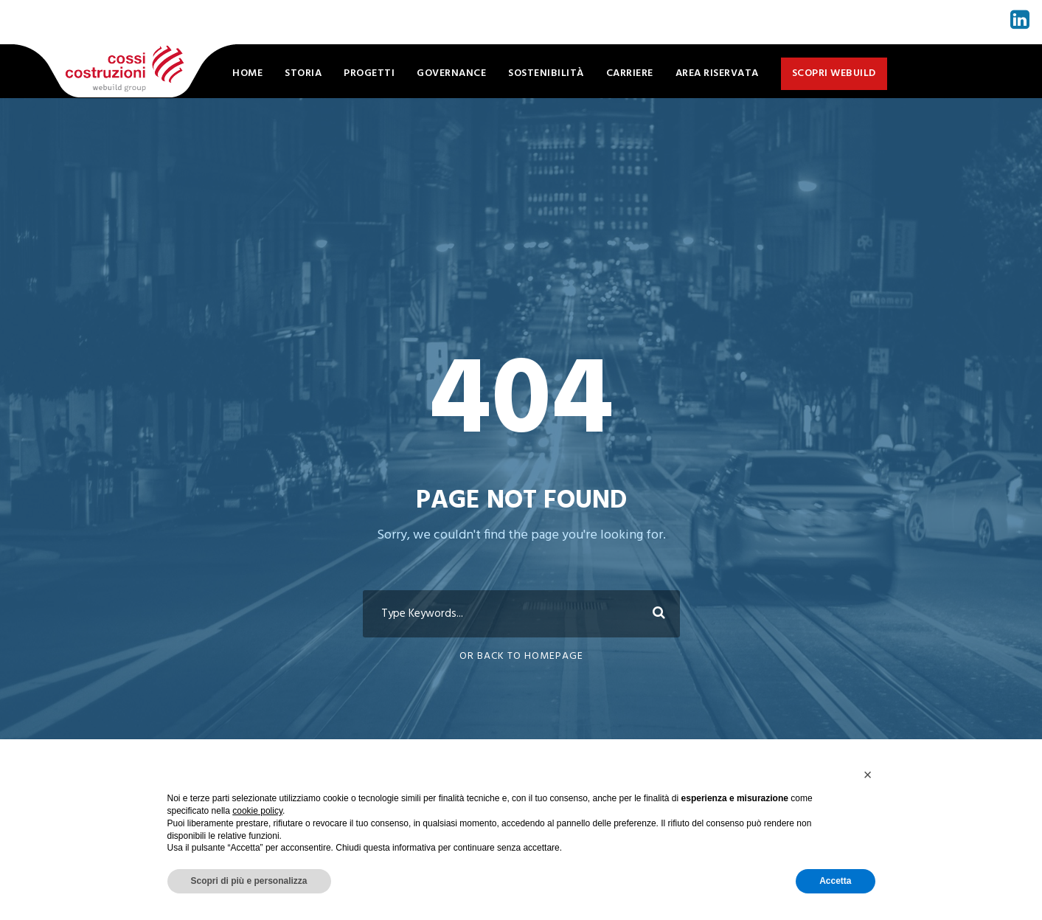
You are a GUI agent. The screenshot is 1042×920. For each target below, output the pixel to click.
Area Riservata (717, 73)
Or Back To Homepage (521, 656)
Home (247, 73)
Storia (303, 73)
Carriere (629, 73)
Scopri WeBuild (834, 73)
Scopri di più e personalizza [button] (249, 881)
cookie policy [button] (257, 811)
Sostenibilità (546, 73)
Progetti (369, 73)
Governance (451, 73)
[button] (868, 774)
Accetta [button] (835, 881)
